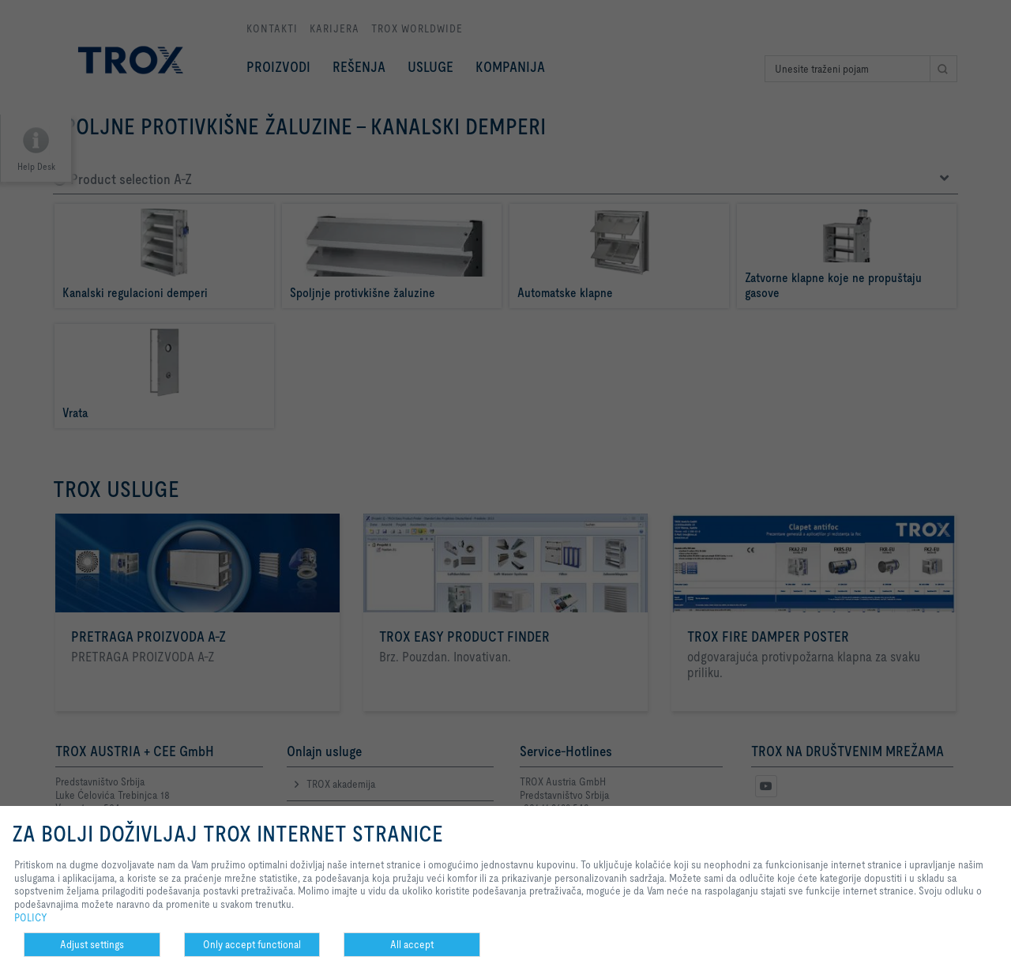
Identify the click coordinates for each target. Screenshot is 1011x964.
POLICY (30, 917)
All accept (412, 944)
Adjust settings (92, 944)
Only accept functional (252, 944)
